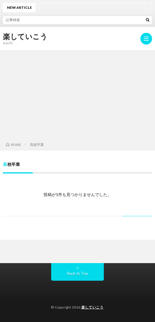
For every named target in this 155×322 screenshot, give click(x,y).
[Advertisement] (77, 95)
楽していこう (25, 36)
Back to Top (77, 273)
